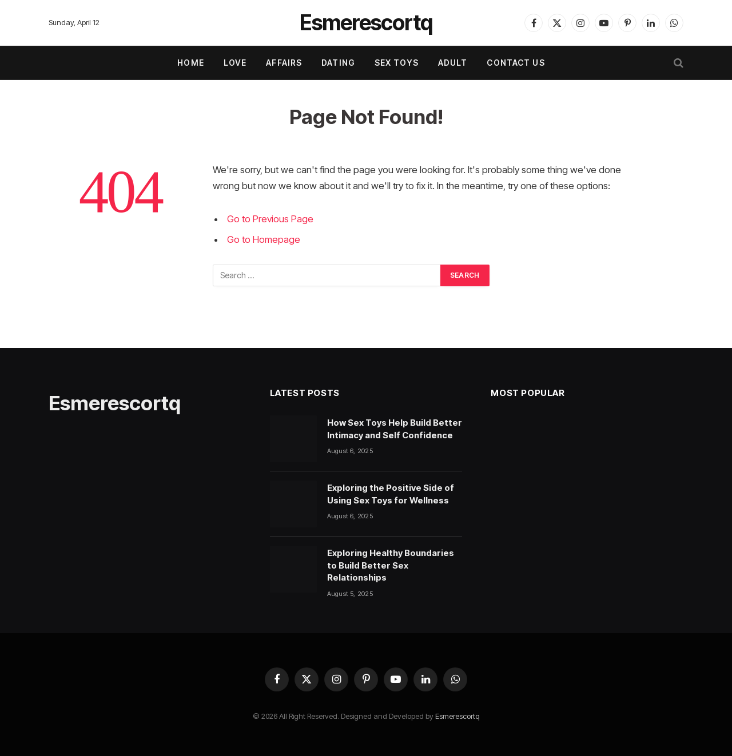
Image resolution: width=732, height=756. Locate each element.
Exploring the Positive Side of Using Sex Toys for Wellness (390, 493)
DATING (338, 62)
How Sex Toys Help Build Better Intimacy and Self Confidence (394, 428)
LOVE (235, 62)
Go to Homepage (263, 239)
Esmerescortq (457, 716)
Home (190, 62)
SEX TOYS (397, 62)
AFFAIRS (284, 62)
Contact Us (515, 62)
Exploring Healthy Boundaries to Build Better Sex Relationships (390, 565)
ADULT (453, 62)
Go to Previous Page (270, 219)
